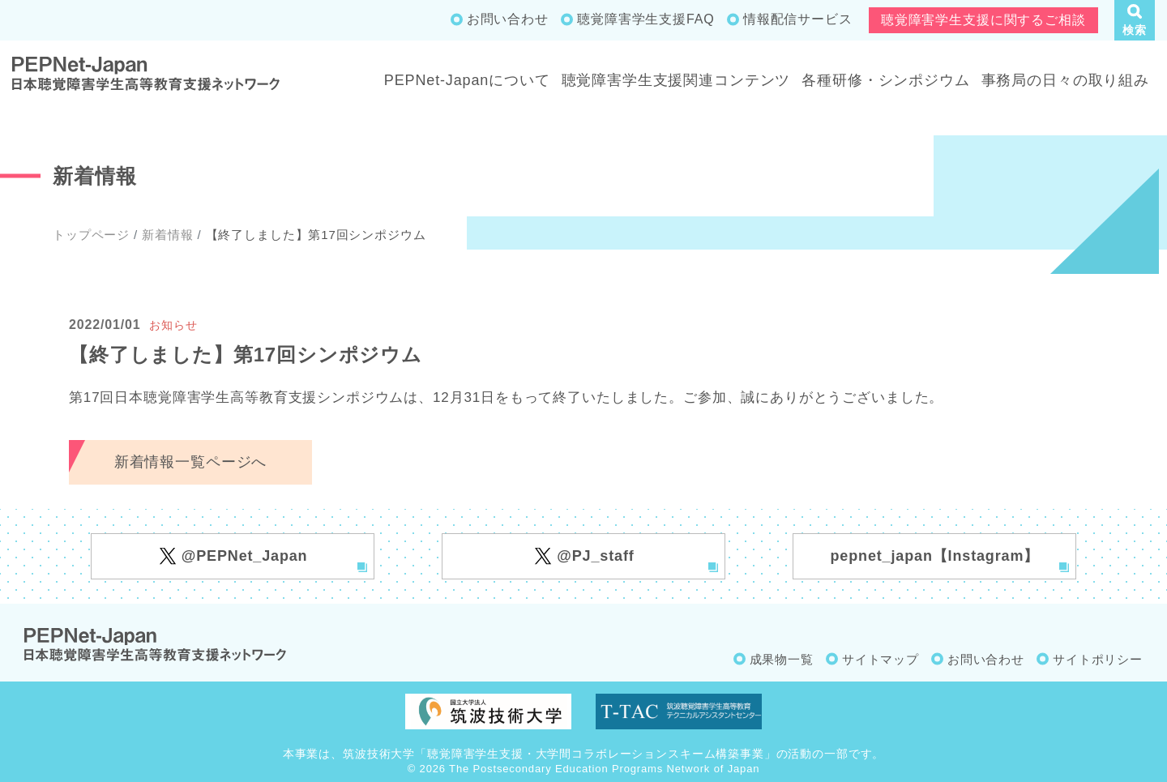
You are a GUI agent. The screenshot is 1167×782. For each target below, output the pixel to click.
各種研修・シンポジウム (885, 80)
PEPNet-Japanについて (467, 80)
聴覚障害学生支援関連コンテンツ (676, 80)
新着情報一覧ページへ (190, 462)
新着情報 (167, 234)
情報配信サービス (798, 19)
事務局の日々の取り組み (1065, 80)
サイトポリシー (1098, 659)
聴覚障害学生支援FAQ (645, 19)
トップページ (91, 234)
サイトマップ (880, 659)
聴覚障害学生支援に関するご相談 (983, 20)
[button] (1134, 20)
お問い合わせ (508, 19)
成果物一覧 (782, 659)
